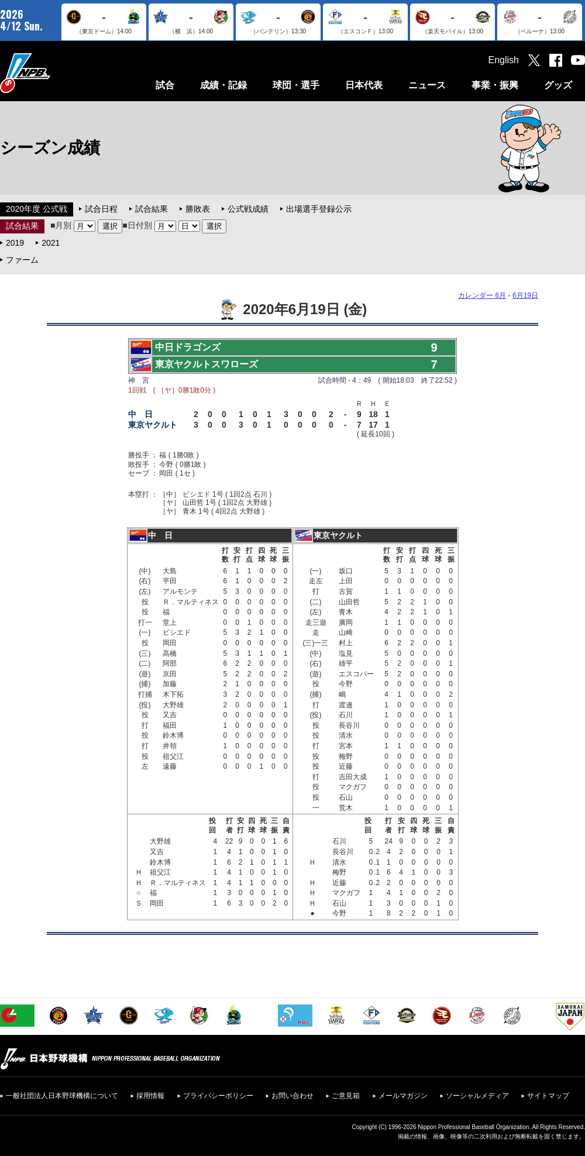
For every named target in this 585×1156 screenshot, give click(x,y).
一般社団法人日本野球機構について (62, 1096)
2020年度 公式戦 (36, 209)
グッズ (558, 85)
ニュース (427, 85)
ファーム (22, 259)
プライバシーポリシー (218, 1096)
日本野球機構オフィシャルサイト (54, 72)
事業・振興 (495, 85)
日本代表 (364, 85)
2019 (15, 242)
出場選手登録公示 (319, 209)
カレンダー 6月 (482, 295)
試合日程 (101, 209)
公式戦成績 (248, 209)
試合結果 (151, 209)
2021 (51, 242)
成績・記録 (223, 85)
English (503, 60)
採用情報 (150, 1096)
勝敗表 (197, 209)
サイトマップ (548, 1096)
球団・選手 (296, 85)
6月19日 (525, 295)
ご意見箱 (346, 1096)
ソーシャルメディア (477, 1096)
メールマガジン (403, 1096)
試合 (165, 85)
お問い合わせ (292, 1096)
